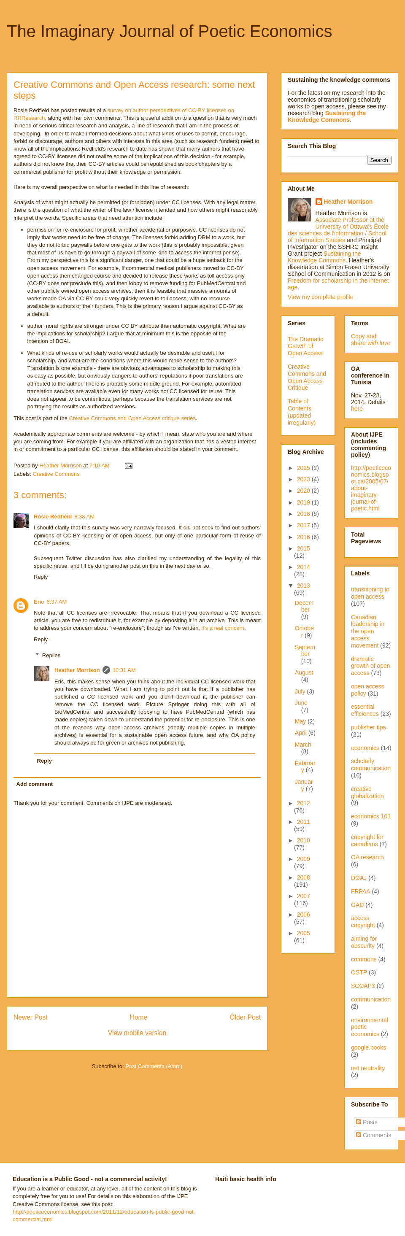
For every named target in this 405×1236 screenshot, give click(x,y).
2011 (303, 821)
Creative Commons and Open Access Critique (307, 377)
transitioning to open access (370, 593)
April (301, 732)
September (305, 651)
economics (365, 748)
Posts (367, 1122)
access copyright (363, 921)
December (304, 606)
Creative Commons (56, 474)
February (305, 767)
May (301, 721)
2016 (304, 537)
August (304, 672)
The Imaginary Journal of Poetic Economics (169, 31)
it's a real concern (223, 628)
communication (371, 999)
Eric (39, 602)
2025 (304, 467)
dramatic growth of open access (370, 666)
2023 (304, 479)
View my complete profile (320, 297)
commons (364, 959)
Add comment (34, 784)
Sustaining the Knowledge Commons (324, 257)
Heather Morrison (77, 670)
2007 (303, 896)
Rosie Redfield (53, 516)
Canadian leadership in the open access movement (367, 631)
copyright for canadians (367, 840)
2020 (304, 490)
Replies (51, 655)
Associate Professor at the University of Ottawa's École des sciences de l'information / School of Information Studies (338, 229)
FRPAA (360, 891)
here (357, 408)
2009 (303, 858)
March (303, 744)
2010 (303, 840)
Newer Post (31, 1017)
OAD (357, 904)
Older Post (245, 1017)
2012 (303, 803)
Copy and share (370, 339)
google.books (368, 1047)
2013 (303, 585)
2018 (304, 513)
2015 (303, 548)
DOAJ (359, 877)
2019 (304, 502)
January (304, 785)
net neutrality (368, 1068)
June (301, 702)
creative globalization (367, 792)
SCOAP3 (363, 985)
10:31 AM (124, 670)
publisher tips (368, 727)
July (301, 691)
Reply (41, 577)
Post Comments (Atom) (153, 1066)
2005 (303, 933)
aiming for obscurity (364, 942)
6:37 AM (57, 602)
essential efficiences (365, 710)
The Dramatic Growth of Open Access (305, 346)
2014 (303, 567)
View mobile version (137, 1032)
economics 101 (371, 816)
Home (139, 1017)
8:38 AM (84, 516)
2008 (303, 877)
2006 (303, 914)
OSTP (359, 972)
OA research (367, 857)
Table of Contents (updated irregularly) (302, 412)
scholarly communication (371, 765)
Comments (374, 1135)
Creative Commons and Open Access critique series (132, 418)
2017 (304, 525)
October (304, 632)
